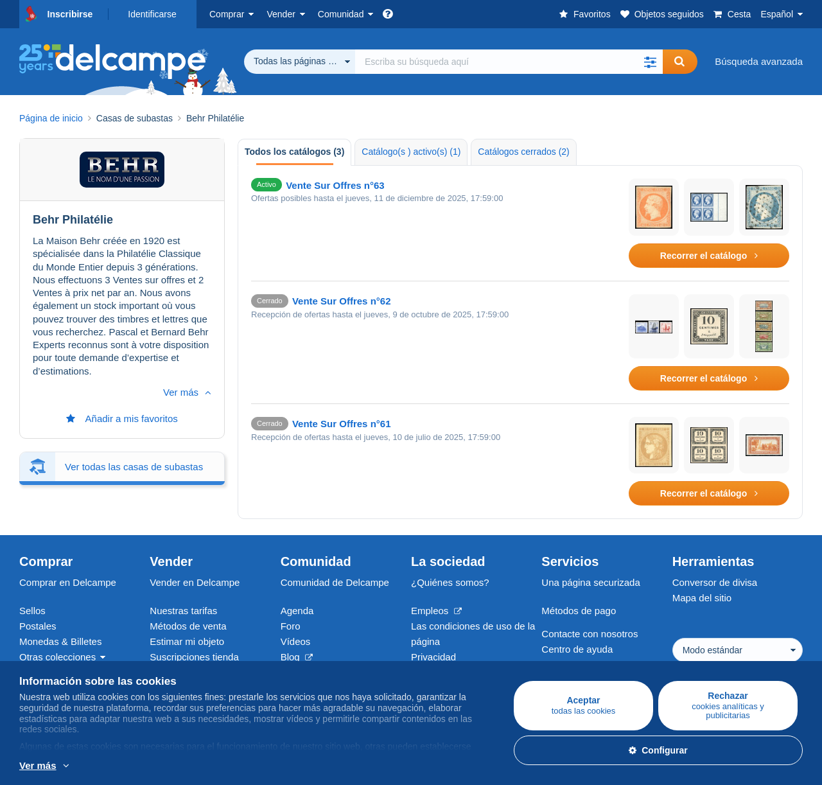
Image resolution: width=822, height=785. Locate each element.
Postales (38, 626)
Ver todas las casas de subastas (134, 419)
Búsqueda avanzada (759, 61)
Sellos (32, 610)
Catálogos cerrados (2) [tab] (523, 151)
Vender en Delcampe (195, 582)
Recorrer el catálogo (709, 256)
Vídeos (296, 641)
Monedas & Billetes (60, 641)
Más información (153, 766)
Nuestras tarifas (183, 610)
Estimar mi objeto (187, 641)
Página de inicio (51, 118)
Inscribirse (70, 14)
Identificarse (152, 14)
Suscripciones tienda (194, 656)
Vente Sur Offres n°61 (341, 423)
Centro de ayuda (577, 649)
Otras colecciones (57, 656)
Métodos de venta (188, 626)
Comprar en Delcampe (67, 582)
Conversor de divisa (715, 582)
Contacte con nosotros (589, 633)
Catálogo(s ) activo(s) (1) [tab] (411, 151)
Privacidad (433, 656)
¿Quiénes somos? (450, 582)
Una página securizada (590, 582)
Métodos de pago (578, 610)
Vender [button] (281, 14)
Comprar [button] (226, 14)
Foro (291, 626)
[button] (649, 61)
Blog (297, 656)
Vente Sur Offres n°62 (341, 300)
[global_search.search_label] (509, 61)
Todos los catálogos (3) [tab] (294, 151)
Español (776, 14)
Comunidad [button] (341, 14)
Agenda (297, 610)
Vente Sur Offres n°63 (335, 185)
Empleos (436, 610)
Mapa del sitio (702, 597)
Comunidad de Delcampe (335, 582)
